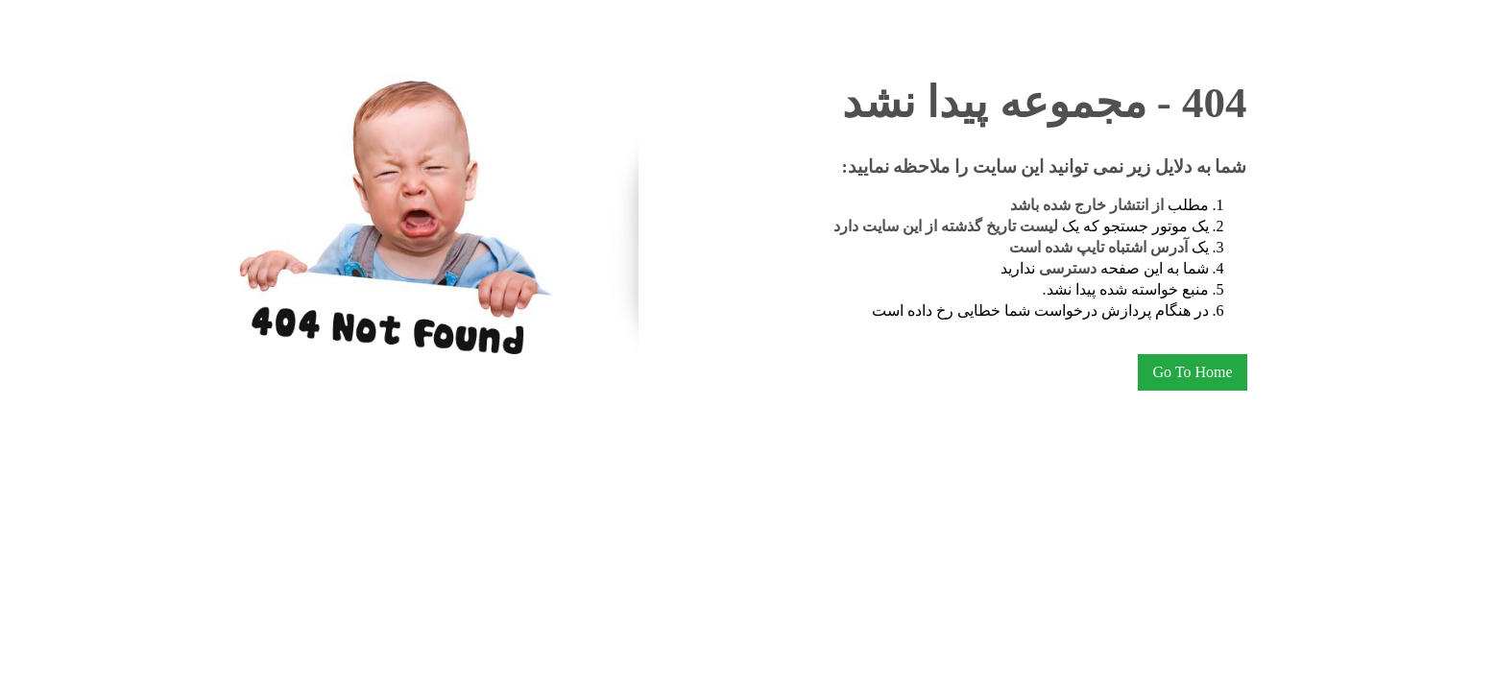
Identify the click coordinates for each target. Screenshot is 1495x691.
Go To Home (1192, 372)
